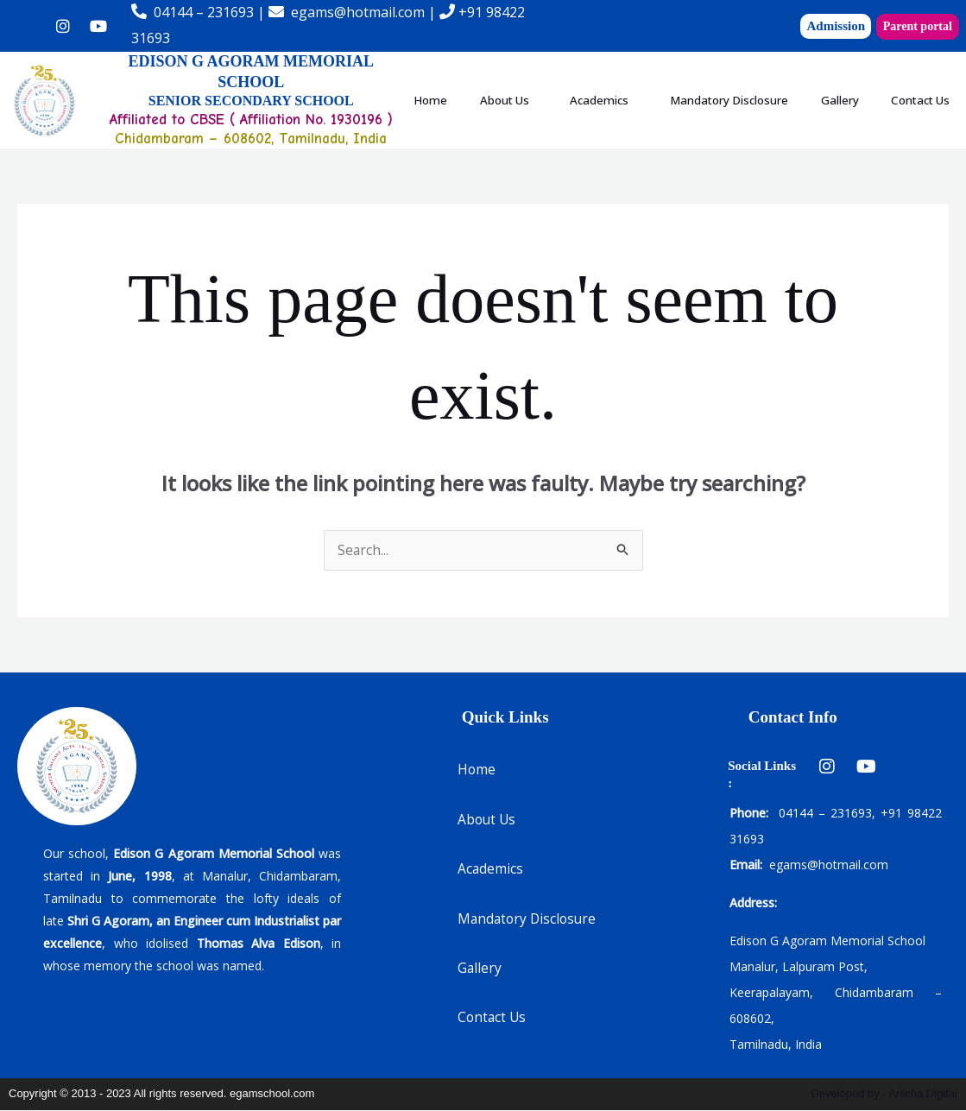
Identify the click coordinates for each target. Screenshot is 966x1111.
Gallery (923, 80)
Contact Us (681, 119)
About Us (525, 80)
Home (436, 80)
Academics (639, 80)
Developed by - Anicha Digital (884, 1094)
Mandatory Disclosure (791, 80)
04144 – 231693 (204, 12)
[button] (530, 80)
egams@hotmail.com (358, 12)
